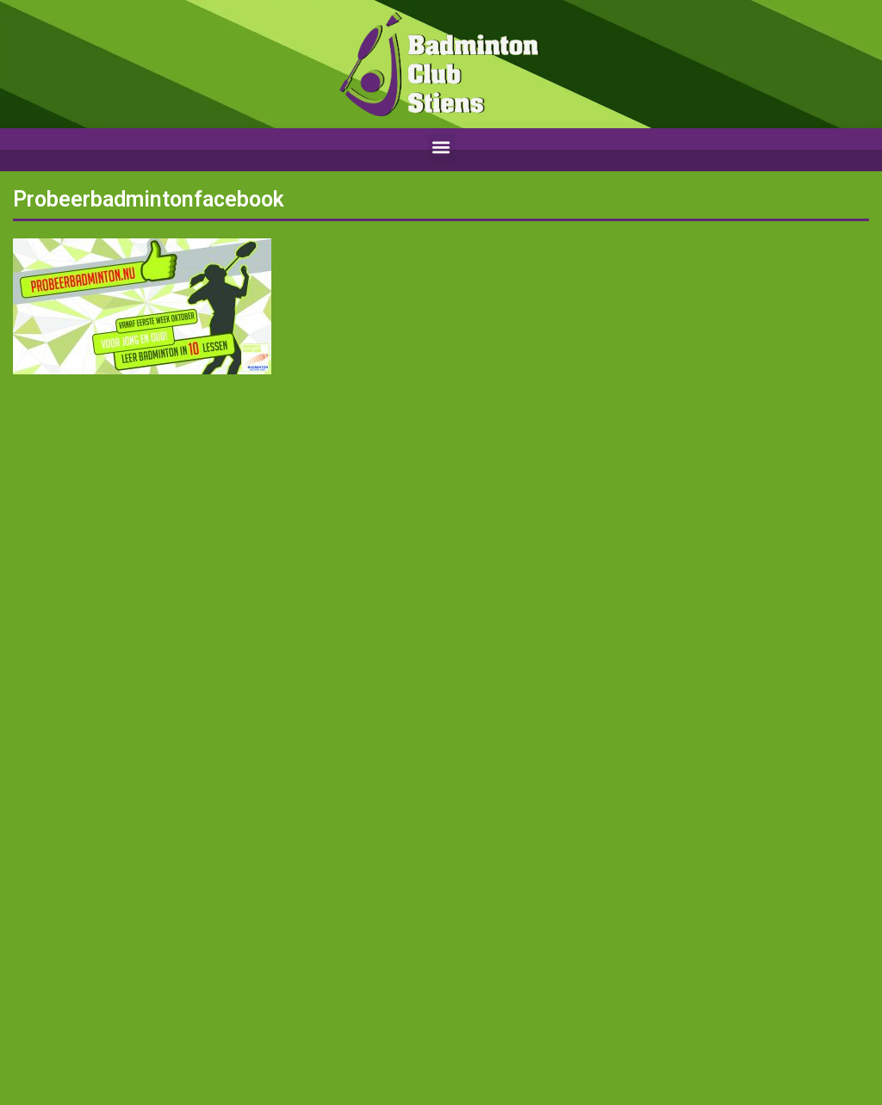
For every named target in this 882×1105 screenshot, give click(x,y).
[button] (441, 147)
